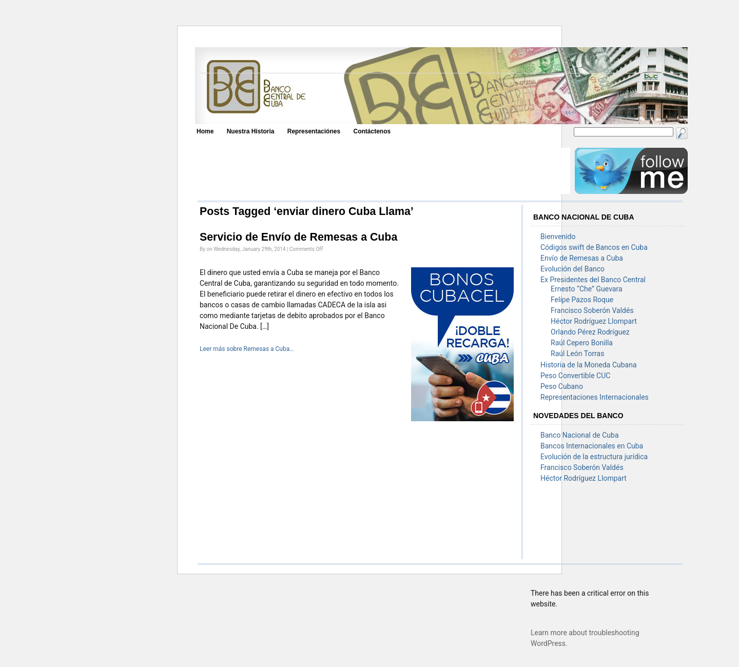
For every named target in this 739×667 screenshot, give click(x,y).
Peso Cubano (561, 386)
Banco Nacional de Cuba (579, 435)
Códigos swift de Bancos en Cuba (594, 247)
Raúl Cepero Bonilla (582, 343)
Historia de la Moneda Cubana (588, 365)
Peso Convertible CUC (575, 375)
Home (205, 131)
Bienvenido (557, 236)
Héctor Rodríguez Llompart (594, 321)
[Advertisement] (383, 171)
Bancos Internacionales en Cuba (591, 446)
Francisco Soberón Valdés (592, 310)
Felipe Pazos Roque (582, 300)
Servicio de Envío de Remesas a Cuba (298, 237)
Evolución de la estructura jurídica (594, 457)
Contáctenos (372, 131)
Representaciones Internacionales (594, 397)
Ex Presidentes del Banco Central (593, 280)
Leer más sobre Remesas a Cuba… (247, 348)
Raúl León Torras (577, 353)
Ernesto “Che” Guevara (587, 289)
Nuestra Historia (251, 131)
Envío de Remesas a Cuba (581, 258)
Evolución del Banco (572, 269)
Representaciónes (313, 131)
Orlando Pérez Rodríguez (590, 332)
